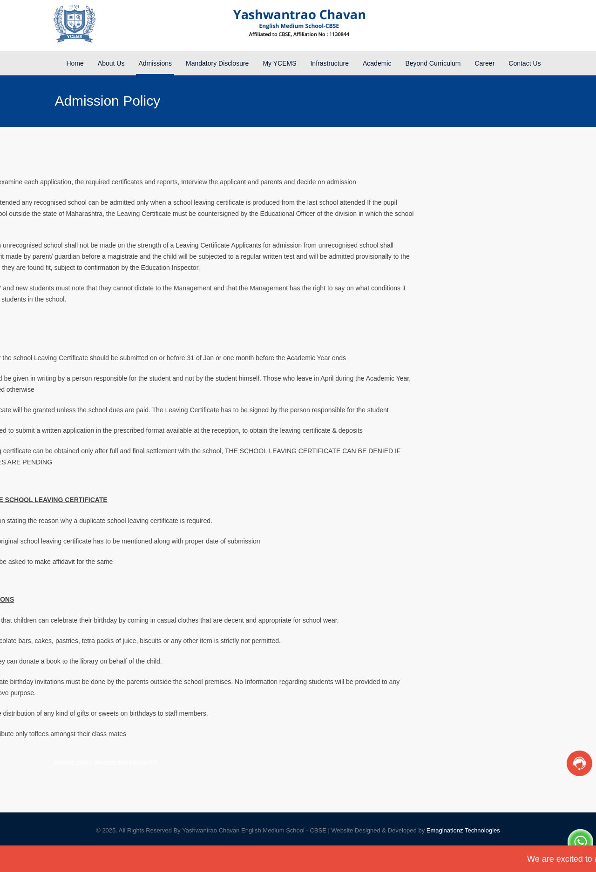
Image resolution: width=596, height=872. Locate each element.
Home (74, 63)
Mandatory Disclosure (217, 63)
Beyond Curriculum (433, 63)
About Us (111, 63)
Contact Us (524, 63)
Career (485, 63)
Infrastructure (329, 63)
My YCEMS (279, 63)
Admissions (155, 63)
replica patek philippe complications (105, 762)
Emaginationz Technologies (463, 830)
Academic (377, 63)
